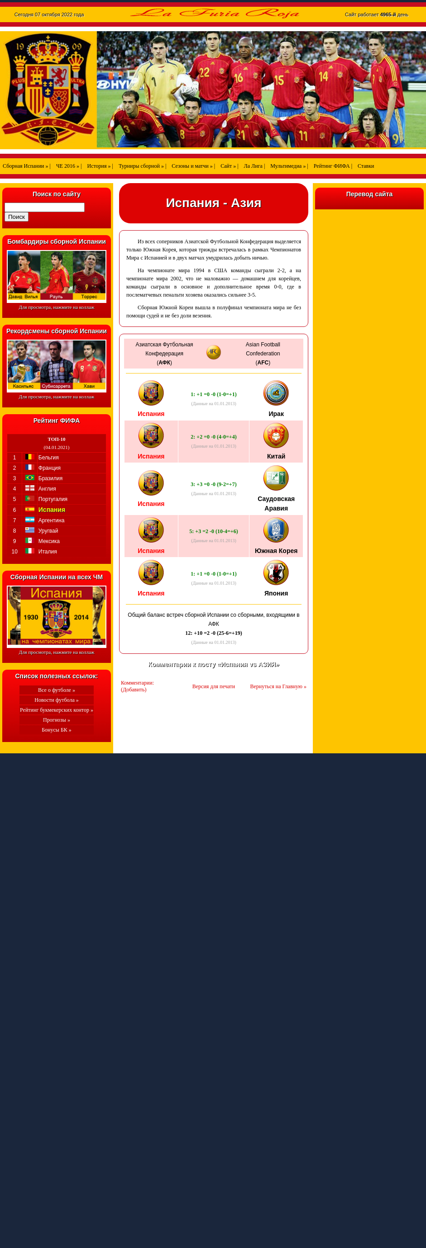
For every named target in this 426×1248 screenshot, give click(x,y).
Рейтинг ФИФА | (333, 166)
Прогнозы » (56, 720)
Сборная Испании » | (27, 166)
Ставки (366, 166)
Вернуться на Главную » (278, 686)
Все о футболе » (56, 690)
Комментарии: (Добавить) (137, 686)
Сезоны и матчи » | (193, 166)
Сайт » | (229, 166)
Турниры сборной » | (142, 166)
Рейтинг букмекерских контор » (56, 710)
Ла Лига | (254, 166)
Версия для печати (213, 686)
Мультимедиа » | (289, 166)
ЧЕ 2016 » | (69, 166)
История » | (100, 166)
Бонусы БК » (57, 730)
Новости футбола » (56, 700)
